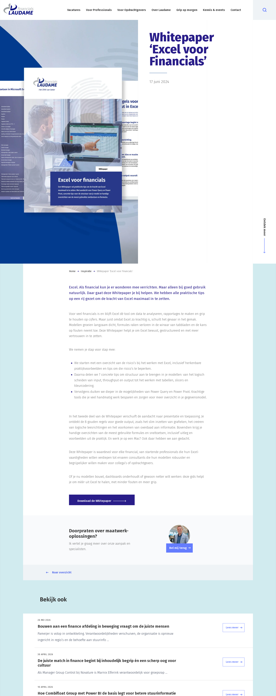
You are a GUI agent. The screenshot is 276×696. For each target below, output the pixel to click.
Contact (236, 10)
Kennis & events (214, 10)
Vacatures (73, 10)
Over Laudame (161, 10)
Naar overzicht (61, 572)
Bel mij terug (178, 548)
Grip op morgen (186, 10)
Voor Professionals (99, 10)
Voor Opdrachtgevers (131, 10)
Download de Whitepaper (96, 499)
